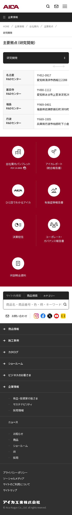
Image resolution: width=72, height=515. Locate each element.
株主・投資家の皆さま (25, 398)
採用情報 (18, 410)
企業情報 (19, 26)
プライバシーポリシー (15, 472)
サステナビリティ (22, 404)
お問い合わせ (19, 316)
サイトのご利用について (16, 484)
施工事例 (13, 340)
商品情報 (13, 329)
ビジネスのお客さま (19, 375)
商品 (15, 440)
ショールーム (15, 363)
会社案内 (34, 26)
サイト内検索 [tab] (13, 295)
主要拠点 (48, 26)
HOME (6, 26)
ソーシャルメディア (13, 478)
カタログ (13, 352)
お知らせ (18, 434)
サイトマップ (10, 490)
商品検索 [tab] (32, 295)
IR (14, 452)
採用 (15, 458)
